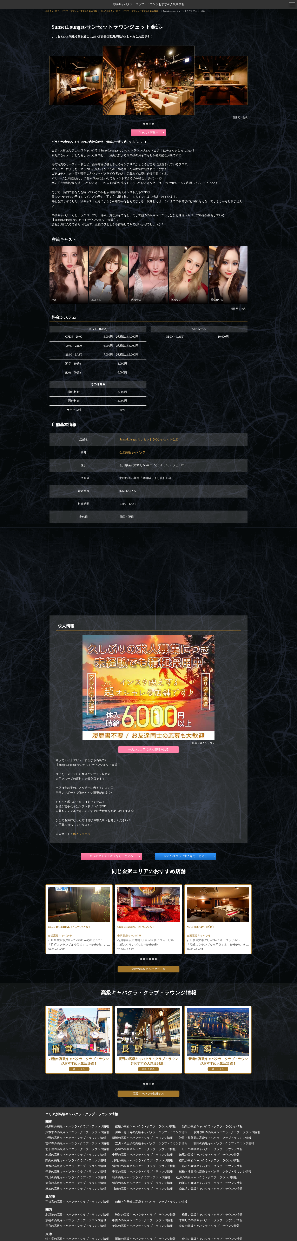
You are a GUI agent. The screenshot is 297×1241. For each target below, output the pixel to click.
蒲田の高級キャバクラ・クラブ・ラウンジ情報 (223, 1143)
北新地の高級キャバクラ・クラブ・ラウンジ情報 (77, 1214)
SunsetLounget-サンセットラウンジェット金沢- (149, 439)
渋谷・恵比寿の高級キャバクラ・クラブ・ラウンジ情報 (151, 1132)
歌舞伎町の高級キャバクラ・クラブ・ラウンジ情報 (226, 1132)
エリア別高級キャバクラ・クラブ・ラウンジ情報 (81, 1114)
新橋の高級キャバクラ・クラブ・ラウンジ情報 (142, 1137)
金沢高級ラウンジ (59, 936)
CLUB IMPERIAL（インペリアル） (140, 927)
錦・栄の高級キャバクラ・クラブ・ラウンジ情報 (77, 1238)
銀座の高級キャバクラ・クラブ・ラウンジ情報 (145, 1126)
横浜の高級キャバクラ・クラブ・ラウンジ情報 (209, 1160)
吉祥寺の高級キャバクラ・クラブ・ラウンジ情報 (77, 1143)
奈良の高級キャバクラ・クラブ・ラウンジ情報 (209, 1225)
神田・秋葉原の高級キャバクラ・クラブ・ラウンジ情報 (215, 1137)
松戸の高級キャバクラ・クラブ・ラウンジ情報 (206, 1177)
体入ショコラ (81, 834)
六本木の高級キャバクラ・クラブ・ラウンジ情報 (77, 1132)
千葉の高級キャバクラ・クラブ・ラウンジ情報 (142, 1171)
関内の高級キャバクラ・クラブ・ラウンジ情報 (75, 1160)
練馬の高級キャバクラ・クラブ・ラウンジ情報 (209, 1154)
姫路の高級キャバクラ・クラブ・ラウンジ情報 (142, 1225)
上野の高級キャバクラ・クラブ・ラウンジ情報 (75, 1137)
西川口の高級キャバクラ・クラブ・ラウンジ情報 (211, 1183)
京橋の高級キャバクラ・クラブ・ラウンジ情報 (75, 1220)
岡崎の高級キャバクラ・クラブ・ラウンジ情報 (145, 1238)
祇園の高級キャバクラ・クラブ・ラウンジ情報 (142, 1220)
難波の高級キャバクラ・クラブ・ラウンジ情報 (145, 1214)
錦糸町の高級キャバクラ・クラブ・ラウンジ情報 (77, 1126)
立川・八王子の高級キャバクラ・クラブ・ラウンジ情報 (151, 1143)
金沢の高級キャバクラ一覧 (148, 969)
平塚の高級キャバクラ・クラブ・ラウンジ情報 (75, 1171)
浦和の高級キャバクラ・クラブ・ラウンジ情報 (142, 1183)
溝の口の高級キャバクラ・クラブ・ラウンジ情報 (144, 1166)
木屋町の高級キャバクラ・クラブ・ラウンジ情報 (211, 1220)
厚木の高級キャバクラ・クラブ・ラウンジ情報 (75, 1166)
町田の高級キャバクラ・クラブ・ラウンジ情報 (212, 1149)
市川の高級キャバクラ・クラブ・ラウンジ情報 (75, 1177)
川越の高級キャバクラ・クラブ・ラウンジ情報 (142, 1188)
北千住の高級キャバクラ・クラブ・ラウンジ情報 (77, 1149)
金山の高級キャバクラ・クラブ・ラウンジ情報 (212, 1238)
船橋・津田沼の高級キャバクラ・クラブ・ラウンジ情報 (215, 1171)
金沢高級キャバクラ (132, 452)
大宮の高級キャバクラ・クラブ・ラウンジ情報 (75, 1183)
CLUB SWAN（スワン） (63, 927)
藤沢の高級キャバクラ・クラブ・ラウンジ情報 (212, 1166)
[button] (144, 124)
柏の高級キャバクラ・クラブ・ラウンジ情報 (141, 1177)
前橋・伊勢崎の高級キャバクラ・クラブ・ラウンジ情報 (151, 1201)
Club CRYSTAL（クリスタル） (207, 927)
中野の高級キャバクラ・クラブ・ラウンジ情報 (142, 1154)
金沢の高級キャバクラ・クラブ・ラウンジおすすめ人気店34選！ (130, 11)
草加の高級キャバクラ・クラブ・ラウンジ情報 (75, 1188)
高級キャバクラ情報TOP (148, 1093)
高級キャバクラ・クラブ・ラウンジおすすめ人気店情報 (148, 4)
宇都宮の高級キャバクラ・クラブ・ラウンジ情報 (77, 1201)
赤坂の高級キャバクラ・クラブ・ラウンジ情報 (75, 1154)
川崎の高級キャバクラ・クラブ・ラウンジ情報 (142, 1160)
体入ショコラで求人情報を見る (148, 749)
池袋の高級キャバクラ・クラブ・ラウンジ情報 (212, 1126)
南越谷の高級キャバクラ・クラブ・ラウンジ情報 (211, 1188)
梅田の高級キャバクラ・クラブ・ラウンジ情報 (212, 1214)
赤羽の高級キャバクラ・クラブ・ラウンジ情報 (145, 1149)
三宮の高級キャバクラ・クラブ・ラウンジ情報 (75, 1225)
